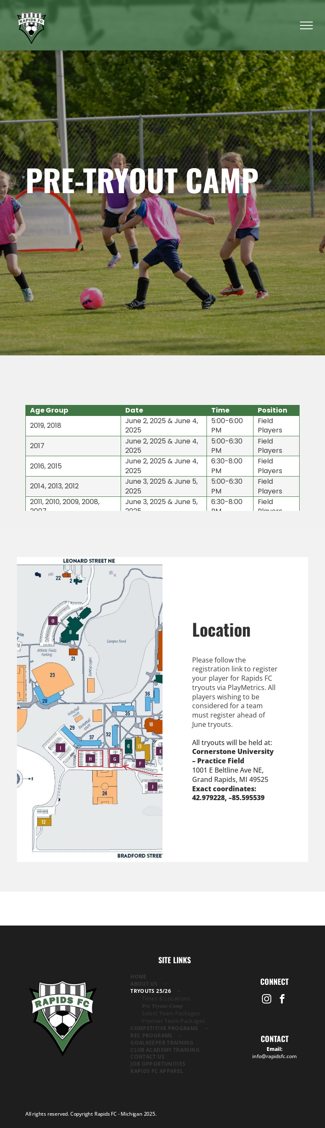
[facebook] (282, 1000)
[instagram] (267, 1000)
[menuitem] (174, 977)
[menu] (306, 25)
